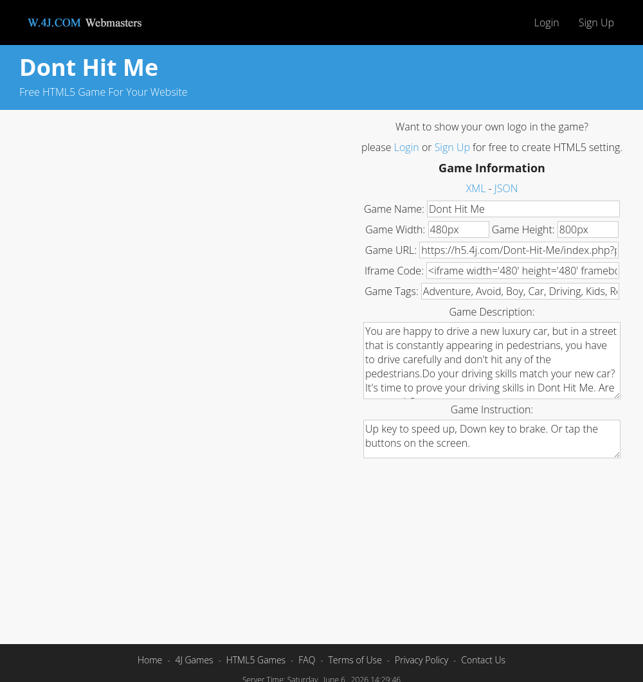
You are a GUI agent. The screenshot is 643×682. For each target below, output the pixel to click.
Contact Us (483, 660)
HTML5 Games (255, 660)
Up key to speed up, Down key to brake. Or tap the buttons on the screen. (491, 439)
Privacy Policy (421, 660)
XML (476, 188)
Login (546, 22)
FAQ (306, 660)
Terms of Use (354, 660)
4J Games (194, 660)
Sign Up (596, 22)
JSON (506, 188)
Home (150, 660)
